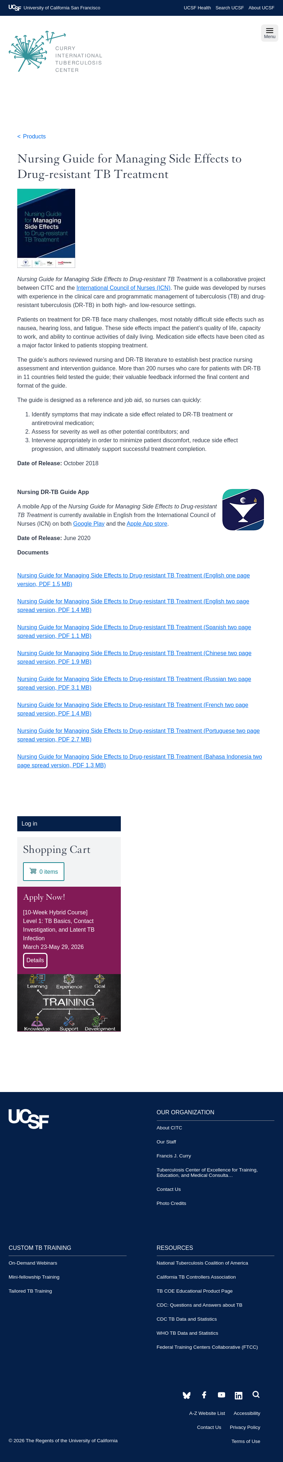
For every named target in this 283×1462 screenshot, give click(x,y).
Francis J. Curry (174, 1156)
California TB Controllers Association (196, 1277)
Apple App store (147, 524)
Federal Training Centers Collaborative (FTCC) (207, 1347)
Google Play (89, 524)
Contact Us (169, 1189)
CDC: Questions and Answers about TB (200, 1305)
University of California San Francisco (54, 8)
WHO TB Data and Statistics (187, 1333)
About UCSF (261, 7)
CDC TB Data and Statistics (187, 1319)
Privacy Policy (245, 1427)
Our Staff (166, 1142)
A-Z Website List (207, 1413)
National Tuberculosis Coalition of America (202, 1263)
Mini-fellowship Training (34, 1277)
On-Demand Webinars (33, 1263)
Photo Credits (171, 1203)
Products (34, 136)
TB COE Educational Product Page (195, 1291)
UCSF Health (197, 7)
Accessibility (247, 1413)
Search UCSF (229, 7)
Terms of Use (246, 1441)
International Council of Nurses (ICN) (123, 288)
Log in (29, 824)
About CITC (169, 1127)
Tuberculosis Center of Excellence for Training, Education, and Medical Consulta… (207, 1172)
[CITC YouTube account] (204, 1395)
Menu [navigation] (269, 33)
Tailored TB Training (30, 1291)
